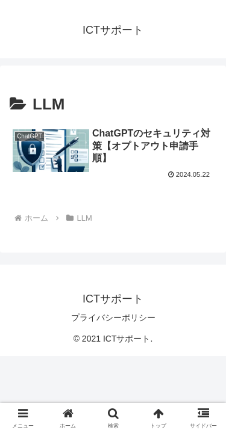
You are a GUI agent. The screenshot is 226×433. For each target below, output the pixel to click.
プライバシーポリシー (113, 317)
